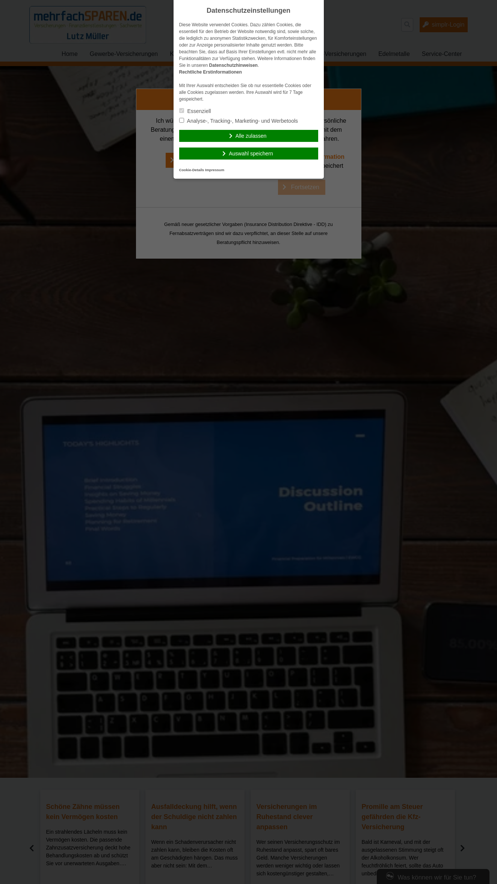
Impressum (214, 170)
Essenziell (195, 111)
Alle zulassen (251, 136)
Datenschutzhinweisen (233, 65)
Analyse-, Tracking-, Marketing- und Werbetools (238, 121)
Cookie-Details (191, 170)
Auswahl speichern (251, 154)
